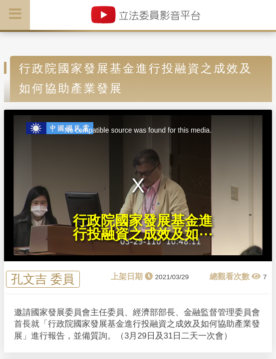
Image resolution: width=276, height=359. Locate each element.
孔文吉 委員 (42, 279)
